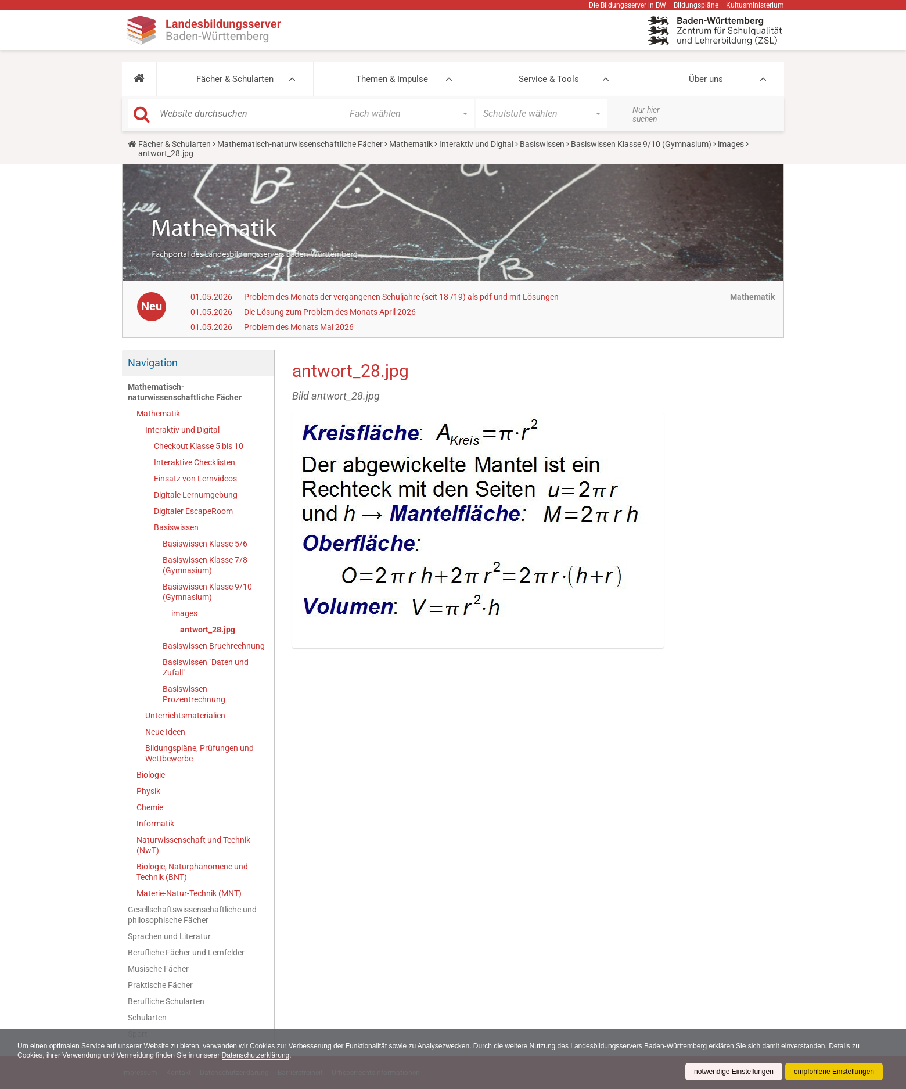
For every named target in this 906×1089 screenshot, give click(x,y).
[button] (139, 79)
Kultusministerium (755, 5)
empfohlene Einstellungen (834, 1072)
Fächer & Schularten (235, 79)
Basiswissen (542, 144)
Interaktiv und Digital (476, 144)
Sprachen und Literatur (169, 936)
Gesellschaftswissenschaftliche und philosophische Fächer (192, 915)
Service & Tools (549, 79)
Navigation (153, 363)
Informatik (155, 823)
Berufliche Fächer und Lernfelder (186, 952)
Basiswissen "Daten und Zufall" (206, 667)
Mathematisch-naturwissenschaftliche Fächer (300, 144)
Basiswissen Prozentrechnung (194, 694)
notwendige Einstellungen (734, 1072)
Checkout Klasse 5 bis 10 (198, 446)
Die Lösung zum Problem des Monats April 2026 (330, 312)
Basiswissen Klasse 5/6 (205, 543)
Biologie (150, 774)
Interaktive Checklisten (194, 462)
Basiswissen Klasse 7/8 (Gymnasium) (205, 565)
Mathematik (411, 144)
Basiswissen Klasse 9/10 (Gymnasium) (641, 144)
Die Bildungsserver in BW (627, 5)
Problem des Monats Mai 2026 (299, 327)
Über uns (706, 79)
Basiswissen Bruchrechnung (214, 645)
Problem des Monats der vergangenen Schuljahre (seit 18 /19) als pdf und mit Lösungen (401, 296)
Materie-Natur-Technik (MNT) (189, 893)
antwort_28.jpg (207, 629)
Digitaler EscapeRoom (193, 511)
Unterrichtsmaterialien (185, 715)
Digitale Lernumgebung (196, 494)
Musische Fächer (158, 968)
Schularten (147, 1017)
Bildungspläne (696, 5)
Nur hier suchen (646, 114)
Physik (148, 791)
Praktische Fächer (160, 985)
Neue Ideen (165, 731)
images (731, 144)
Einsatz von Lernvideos (195, 478)
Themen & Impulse (392, 79)
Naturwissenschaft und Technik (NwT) (193, 845)
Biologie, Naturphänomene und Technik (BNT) (192, 872)
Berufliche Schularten (166, 1001)
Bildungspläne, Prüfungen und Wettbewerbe (199, 753)
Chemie (149, 807)
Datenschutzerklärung (256, 1055)
